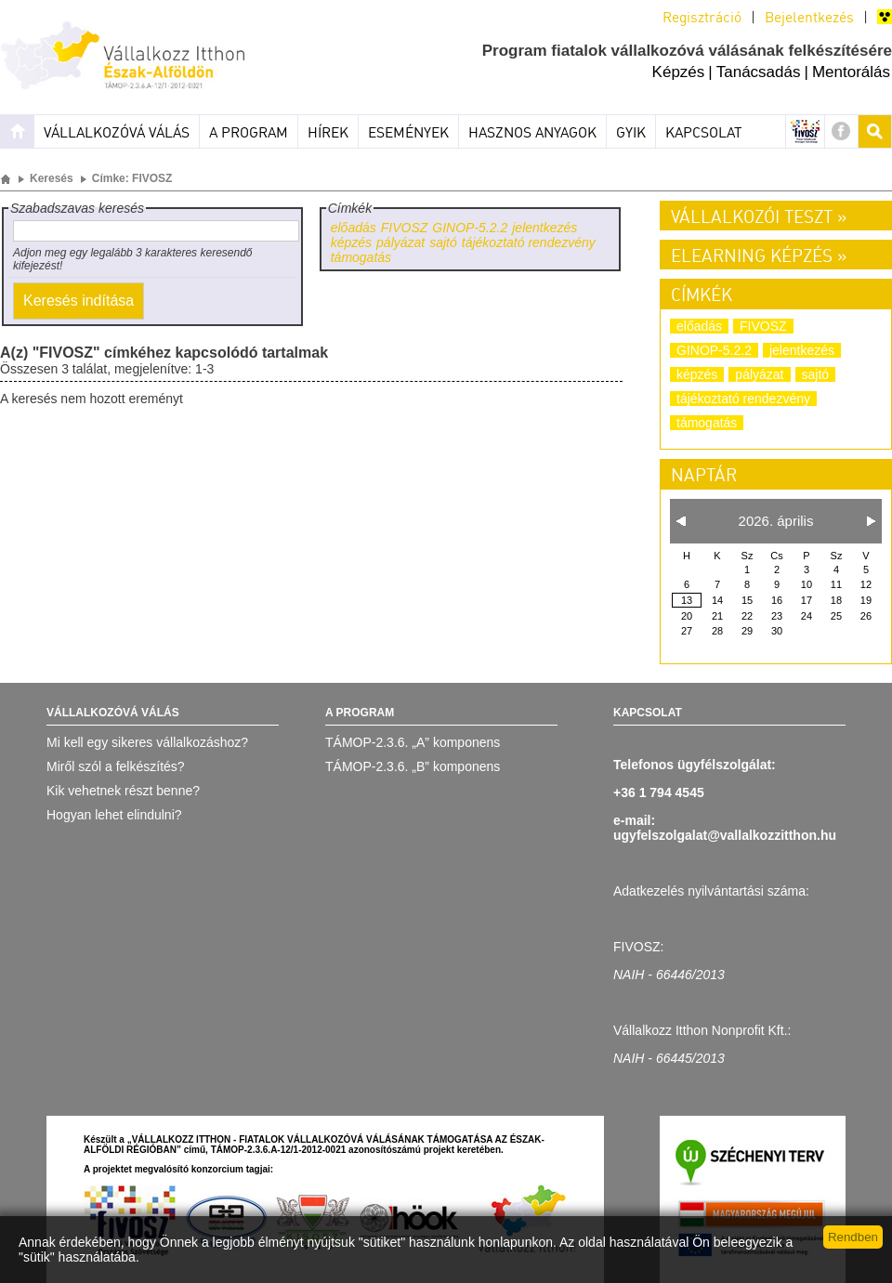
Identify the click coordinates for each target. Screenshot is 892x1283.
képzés (351, 242)
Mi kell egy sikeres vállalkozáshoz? (147, 742)
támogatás (361, 257)
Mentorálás (851, 72)
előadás (353, 227)
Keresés (51, 178)
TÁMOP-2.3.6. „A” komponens (412, 742)
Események (408, 134)
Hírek (328, 134)
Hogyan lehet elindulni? (114, 814)
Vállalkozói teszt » (758, 218)
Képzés (678, 72)
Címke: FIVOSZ (132, 178)
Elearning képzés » (758, 257)
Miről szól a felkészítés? (115, 766)
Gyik (631, 134)
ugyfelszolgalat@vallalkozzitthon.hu (724, 835)
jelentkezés (544, 227)
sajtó (443, 242)
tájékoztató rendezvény (529, 242)
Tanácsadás (758, 72)
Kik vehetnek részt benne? (123, 790)
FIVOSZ (404, 227)
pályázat (400, 242)
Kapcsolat (703, 134)
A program (248, 134)
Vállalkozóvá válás (117, 134)
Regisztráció (701, 19)
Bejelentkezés (809, 19)
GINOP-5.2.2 (469, 227)
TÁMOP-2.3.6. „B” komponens (412, 766)
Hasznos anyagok (532, 134)
